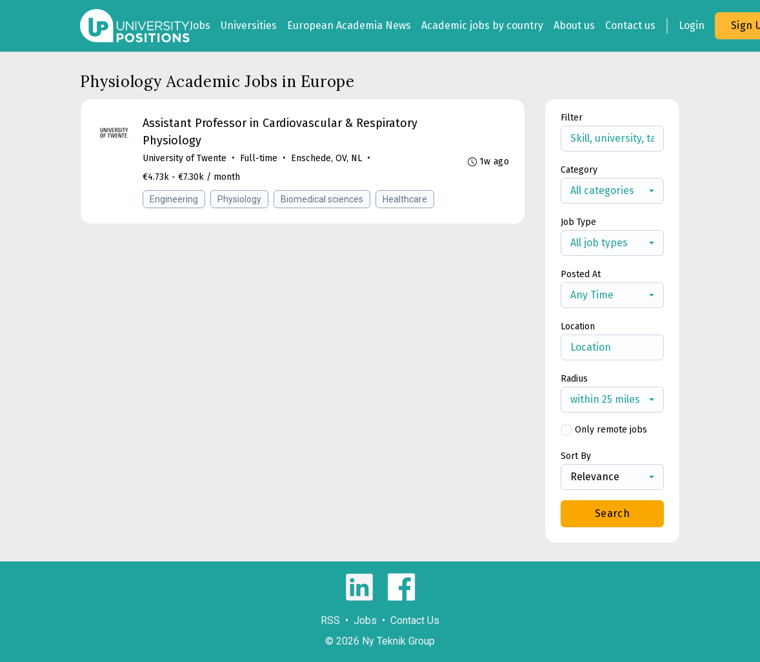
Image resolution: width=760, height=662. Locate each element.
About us (574, 25)
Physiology (239, 199)
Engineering (174, 199)
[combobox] (612, 191)
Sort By (576, 456)
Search (612, 513)
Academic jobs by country (482, 25)
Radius (574, 378)
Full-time (258, 158)
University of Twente (184, 158)
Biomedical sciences (322, 199)
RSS (330, 620)
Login (692, 25)
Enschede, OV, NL (326, 158)
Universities (249, 25)
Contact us (630, 25)
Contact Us (414, 620)
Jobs (200, 25)
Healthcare (405, 199)
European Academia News (349, 25)
